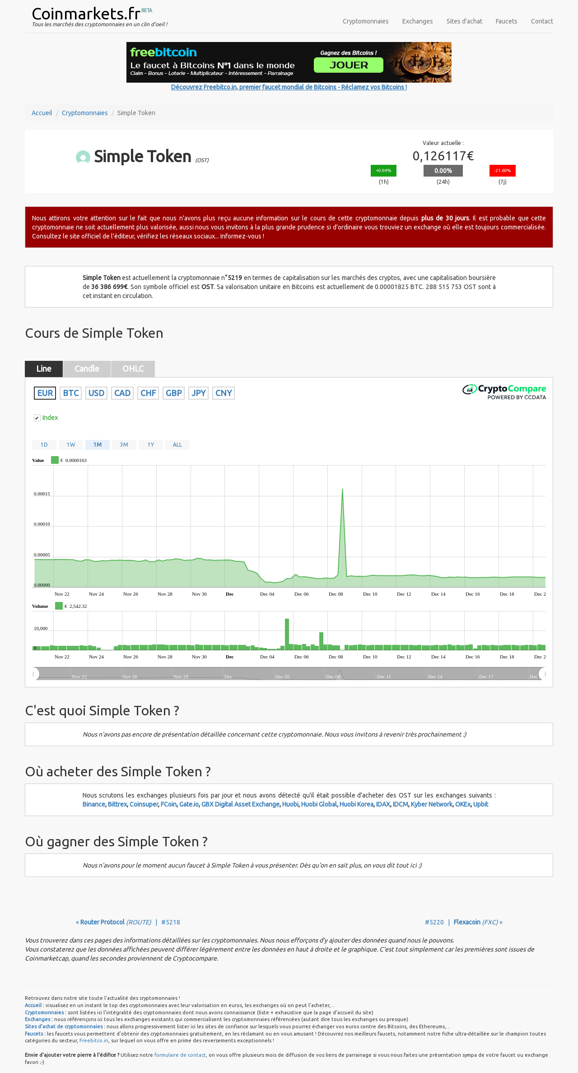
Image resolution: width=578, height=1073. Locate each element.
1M (97, 445)
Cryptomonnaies (366, 21)
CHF (148, 392)
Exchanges (417, 21)
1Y (151, 445)
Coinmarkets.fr (86, 13)
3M (124, 445)
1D (44, 445)
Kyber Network (431, 804)
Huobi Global (319, 804)
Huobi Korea (356, 804)
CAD (122, 392)
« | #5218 (128, 922)
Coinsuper (144, 804)
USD (96, 392)
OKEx (463, 804)
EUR (45, 392)
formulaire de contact (180, 1055)
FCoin (169, 804)
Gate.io (189, 804)
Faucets (506, 21)
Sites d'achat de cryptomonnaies (64, 1026)
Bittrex (117, 804)
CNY (223, 392)
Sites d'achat (464, 21)
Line (43, 368)
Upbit (480, 804)
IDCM (400, 804)
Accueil (42, 113)
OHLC (133, 368)
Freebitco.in (93, 1040)
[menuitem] (288, 674)
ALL (177, 445)
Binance (94, 804)
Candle (87, 368)
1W (71, 445)
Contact (542, 21)
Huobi (290, 804)
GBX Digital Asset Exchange (240, 804)
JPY (198, 392)
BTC (71, 392)
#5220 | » (464, 922)
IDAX (383, 804)
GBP (174, 392)
